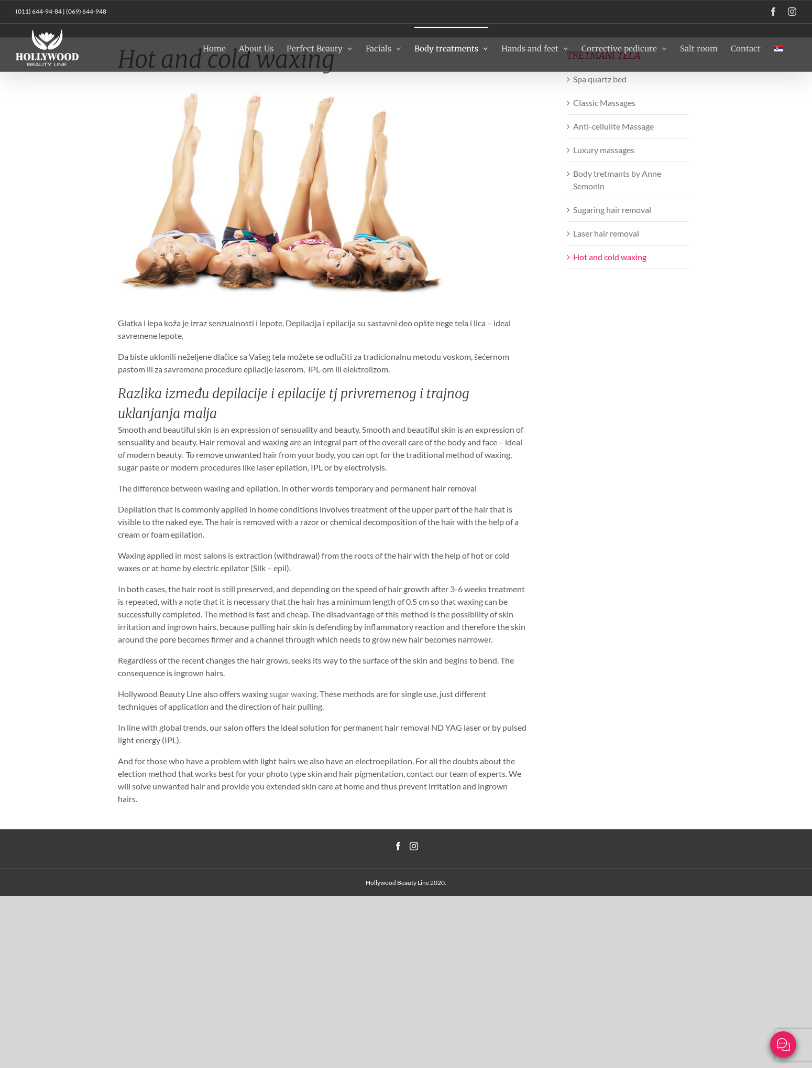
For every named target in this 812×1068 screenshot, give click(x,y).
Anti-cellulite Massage (613, 126)
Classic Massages (604, 103)
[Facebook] (398, 846)
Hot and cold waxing (609, 257)
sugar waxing (292, 694)
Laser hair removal (606, 233)
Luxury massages (603, 150)
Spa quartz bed (600, 79)
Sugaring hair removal (612, 210)
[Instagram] (414, 846)
